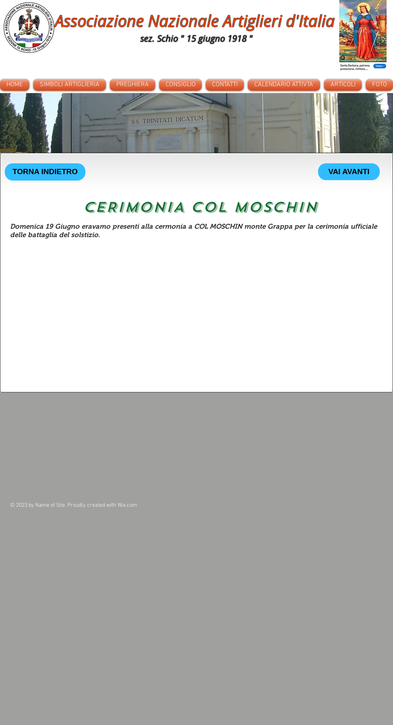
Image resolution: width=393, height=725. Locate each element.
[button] (196, 123)
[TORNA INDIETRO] (45, 172)
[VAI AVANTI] (349, 171)
